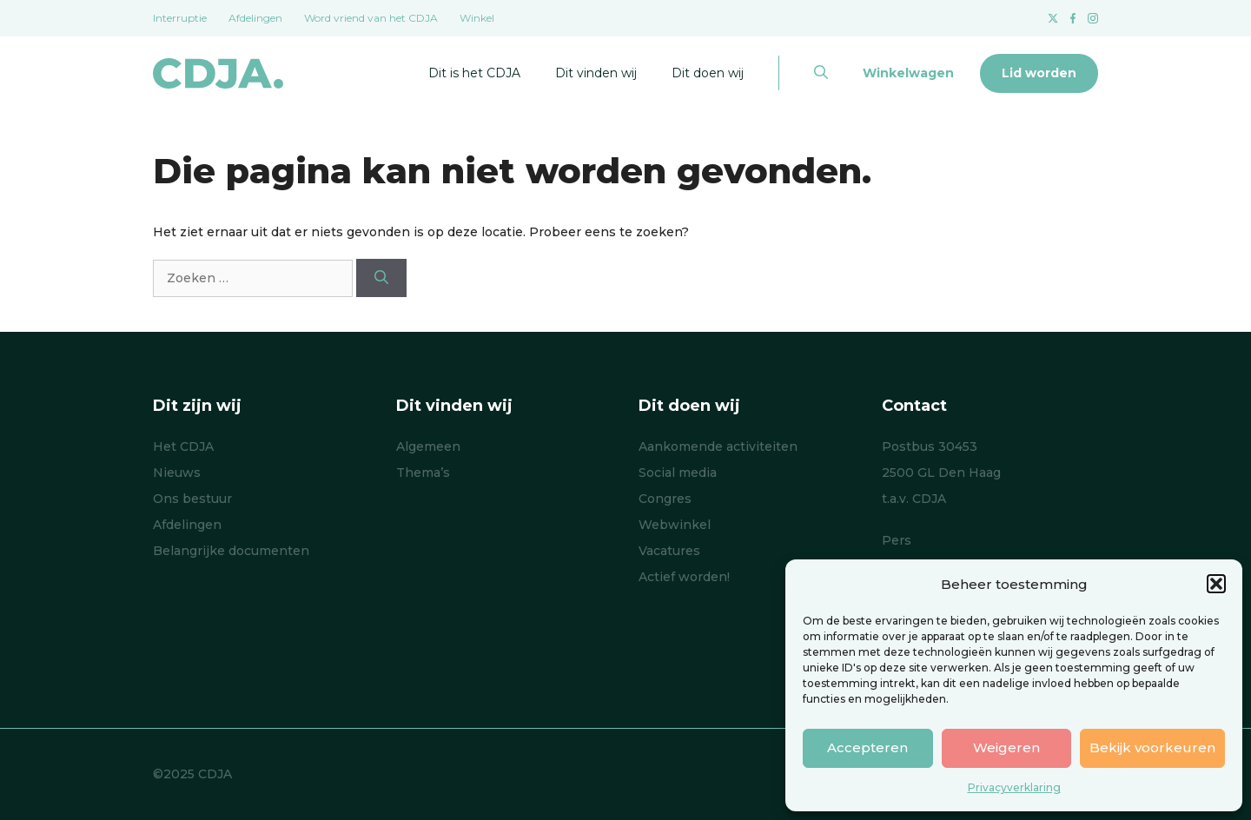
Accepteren (867, 747)
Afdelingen (255, 17)
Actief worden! (684, 577)
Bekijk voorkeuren (1152, 747)
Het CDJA (183, 446)
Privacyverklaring (1014, 787)
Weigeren (1006, 747)
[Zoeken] (381, 278)
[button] (1216, 583)
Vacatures (669, 551)
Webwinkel (675, 524)
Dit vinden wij (596, 73)
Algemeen (428, 446)
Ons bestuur (192, 498)
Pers (896, 540)
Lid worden (1039, 73)
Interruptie (180, 17)
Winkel (477, 17)
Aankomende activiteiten (718, 446)
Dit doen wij (708, 73)
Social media (678, 472)
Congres (665, 498)
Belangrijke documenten (231, 551)
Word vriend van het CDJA (371, 17)
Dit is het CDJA (474, 73)
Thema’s (423, 472)
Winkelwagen (908, 73)
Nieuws (177, 472)
